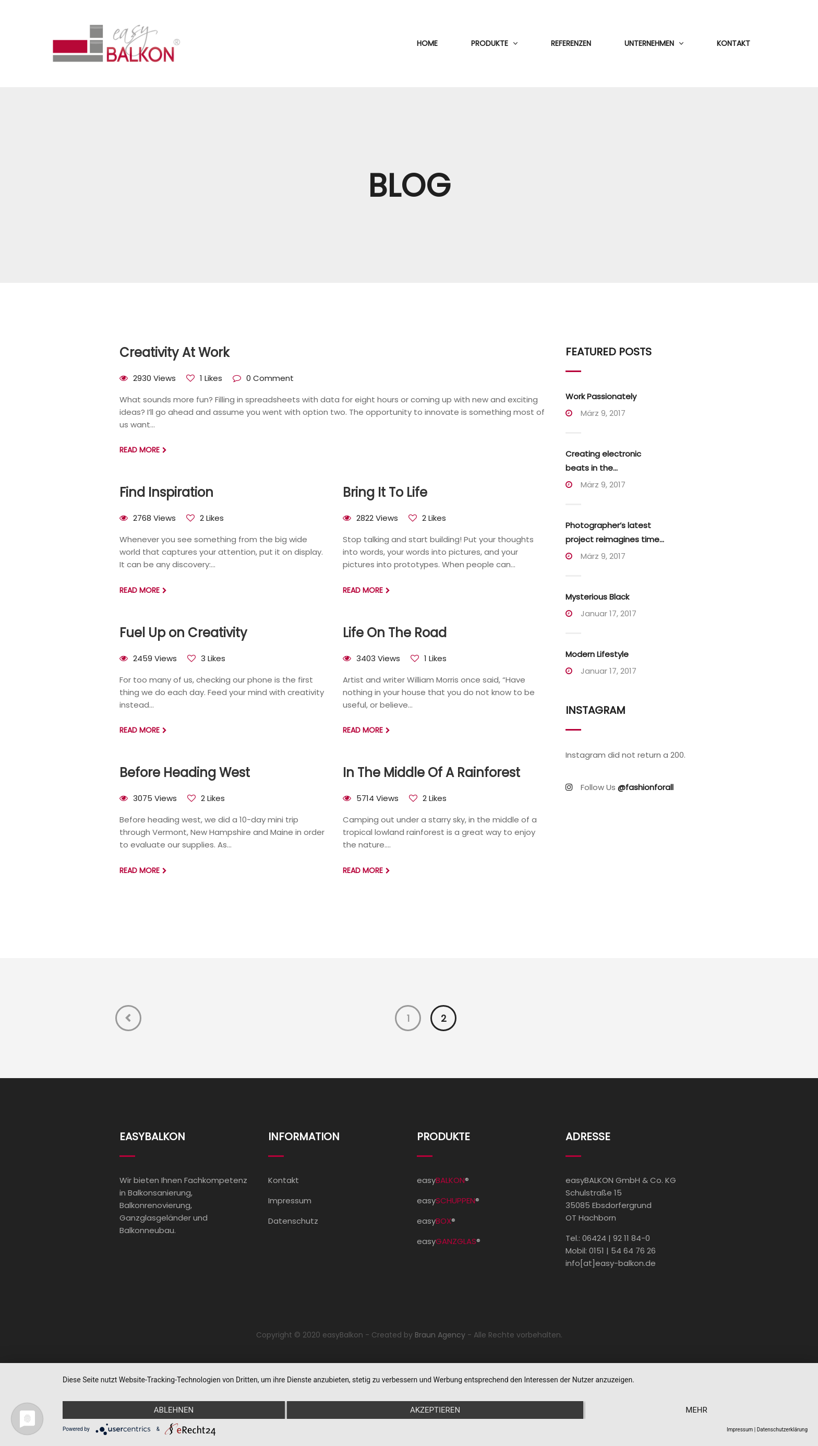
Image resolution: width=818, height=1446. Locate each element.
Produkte (489, 43)
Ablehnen (174, 1410)
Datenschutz (293, 1220)
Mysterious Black (597, 596)
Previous (128, 1018)
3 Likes (213, 658)
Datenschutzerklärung (782, 1429)
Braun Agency (440, 1335)
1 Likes (211, 378)
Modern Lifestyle (597, 654)
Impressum (289, 1200)
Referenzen (571, 43)
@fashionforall (645, 787)
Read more (139, 450)
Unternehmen (649, 43)
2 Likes (212, 517)
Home (427, 43)
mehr (696, 1410)
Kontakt (733, 43)
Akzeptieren (435, 1410)
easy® (443, 1180)
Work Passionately (601, 396)
